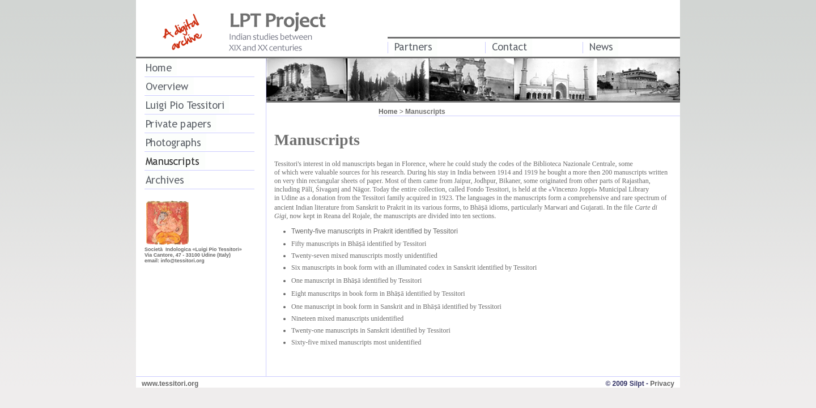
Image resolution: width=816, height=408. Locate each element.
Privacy (662, 384)
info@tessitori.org (183, 261)
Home (388, 112)
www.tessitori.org (170, 384)
